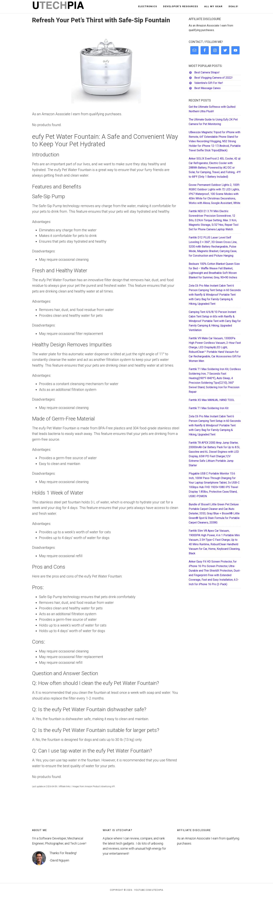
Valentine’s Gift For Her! (208, 83)
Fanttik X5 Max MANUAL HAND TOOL (212, 400)
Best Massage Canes (207, 88)
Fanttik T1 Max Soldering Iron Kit (208, 408)
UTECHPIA (63, 6)
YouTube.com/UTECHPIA (148, 890)
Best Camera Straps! (207, 72)
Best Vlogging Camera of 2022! (213, 77)
